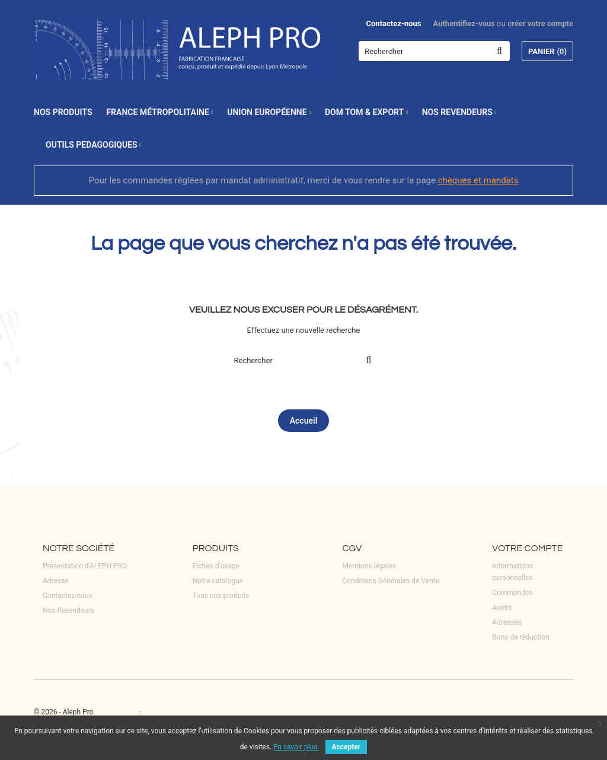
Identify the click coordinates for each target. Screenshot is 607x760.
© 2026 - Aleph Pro (63, 712)
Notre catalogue (218, 581)
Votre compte (527, 548)
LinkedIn (159, 714)
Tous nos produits (221, 596)
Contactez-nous (393, 23)
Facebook (141, 714)
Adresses (507, 622)
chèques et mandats (478, 180)
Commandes (512, 593)
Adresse (56, 581)
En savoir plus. (296, 747)
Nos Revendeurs (68, 610)
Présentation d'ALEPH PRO (85, 566)
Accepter (346, 747)
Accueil (304, 420)
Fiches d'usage (216, 566)
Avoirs (502, 607)
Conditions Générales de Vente (391, 581)
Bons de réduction (521, 637)
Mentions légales (370, 566)
